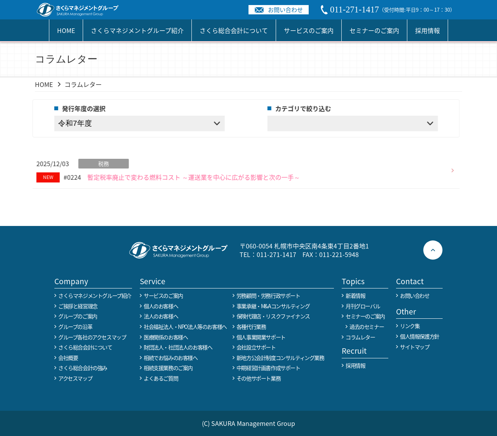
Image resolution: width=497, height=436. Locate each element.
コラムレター (360, 337)
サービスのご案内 (309, 30)
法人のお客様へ (161, 316)
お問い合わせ (285, 9)
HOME (66, 30)
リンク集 (409, 326)
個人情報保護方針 (419, 336)
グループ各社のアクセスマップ (92, 337)
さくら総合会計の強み (82, 368)
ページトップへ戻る (433, 250)
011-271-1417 (276, 254)
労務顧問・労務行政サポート (268, 295)
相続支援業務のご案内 (168, 368)
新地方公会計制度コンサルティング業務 (280, 357)
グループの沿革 (75, 326)
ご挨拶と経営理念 (77, 306)
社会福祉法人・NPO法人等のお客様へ (185, 326)
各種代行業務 (251, 326)
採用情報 (427, 30)
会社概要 (68, 357)
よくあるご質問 (161, 378)
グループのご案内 (77, 316)
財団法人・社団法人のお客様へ (178, 347)
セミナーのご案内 (374, 30)
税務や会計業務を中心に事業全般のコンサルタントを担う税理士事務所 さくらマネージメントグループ (82, 9)
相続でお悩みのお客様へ (171, 357)
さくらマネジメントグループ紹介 (137, 30)
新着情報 (355, 295)
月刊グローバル (363, 306)
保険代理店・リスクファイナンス (273, 316)
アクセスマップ (75, 378)
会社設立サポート (256, 347)
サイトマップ (414, 347)
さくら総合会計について (234, 30)
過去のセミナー (366, 326)
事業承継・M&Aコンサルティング (273, 306)
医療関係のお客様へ (166, 337)
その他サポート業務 (258, 378)
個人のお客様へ (161, 306)
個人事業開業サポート (260, 337)
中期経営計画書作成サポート (268, 368)
